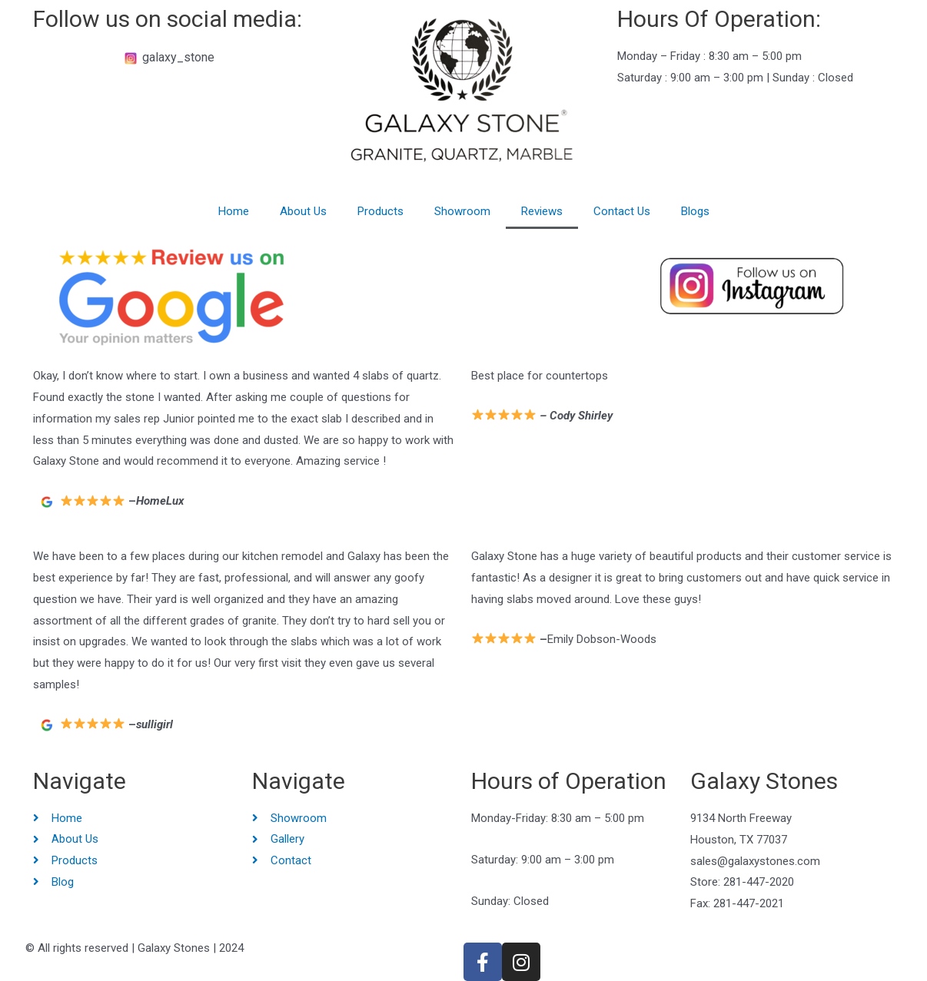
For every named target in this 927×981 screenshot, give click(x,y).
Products (380, 211)
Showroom (462, 211)
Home (233, 211)
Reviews (542, 211)
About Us (303, 211)
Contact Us (621, 211)
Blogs (695, 211)
